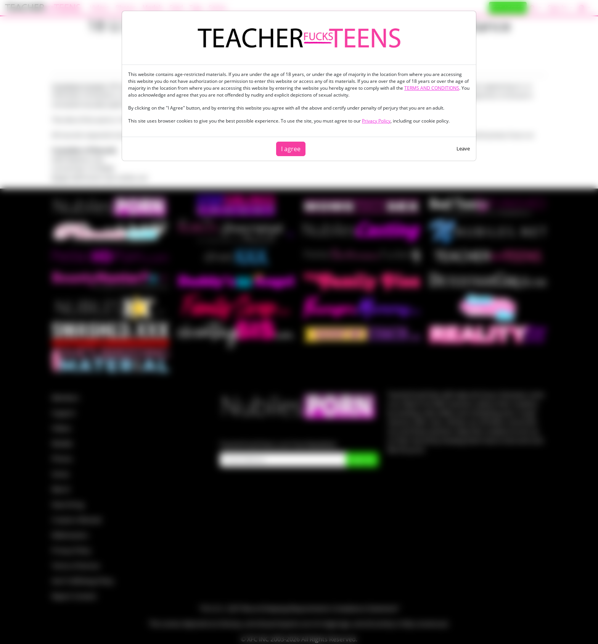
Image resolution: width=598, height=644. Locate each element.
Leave (463, 148)
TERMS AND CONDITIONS (431, 88)
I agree (291, 149)
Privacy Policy (376, 121)
